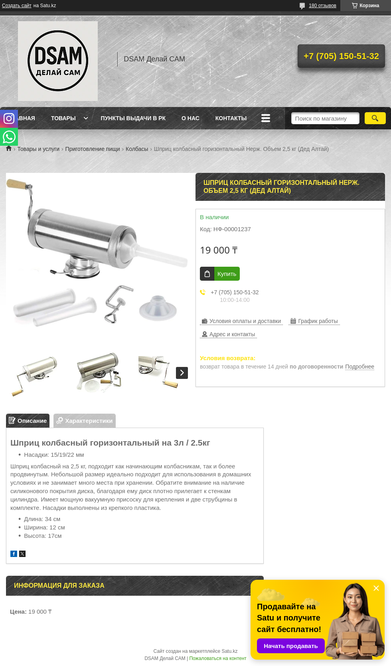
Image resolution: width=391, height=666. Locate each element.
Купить (226, 273)
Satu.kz (229, 651)
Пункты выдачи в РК (133, 118)
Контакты (231, 118)
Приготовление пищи (92, 149)
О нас (190, 118)
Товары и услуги (38, 149)
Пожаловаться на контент (217, 658)
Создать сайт (17, 5)
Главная (21, 118)
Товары (63, 118)
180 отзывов (322, 5)
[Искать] (375, 118)
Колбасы (137, 149)
